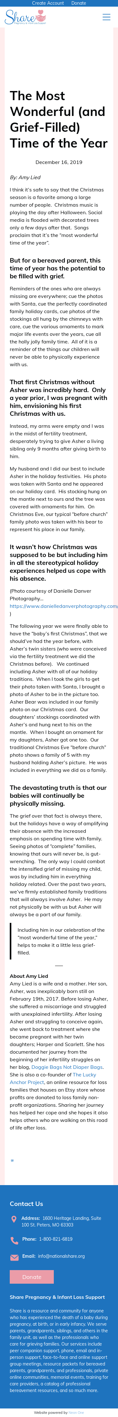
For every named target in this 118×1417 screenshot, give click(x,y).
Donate (78, 3)
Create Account (48, 3)
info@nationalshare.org (61, 1256)
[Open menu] (106, 17)
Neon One (76, 1412)
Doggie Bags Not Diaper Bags (67, 1067)
